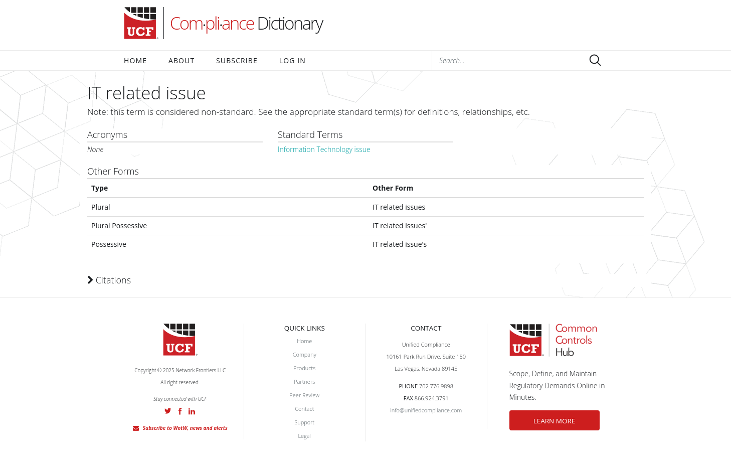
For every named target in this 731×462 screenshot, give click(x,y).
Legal (304, 435)
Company (304, 354)
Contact (304, 408)
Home (135, 60)
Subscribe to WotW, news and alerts (185, 427)
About (181, 60)
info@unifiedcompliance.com (426, 410)
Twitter (167, 411)
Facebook (180, 411)
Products (304, 368)
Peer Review (304, 395)
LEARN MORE (554, 420)
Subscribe (237, 60)
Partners (304, 381)
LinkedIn (192, 411)
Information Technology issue (324, 149)
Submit (595, 60)
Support (304, 422)
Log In (292, 60)
